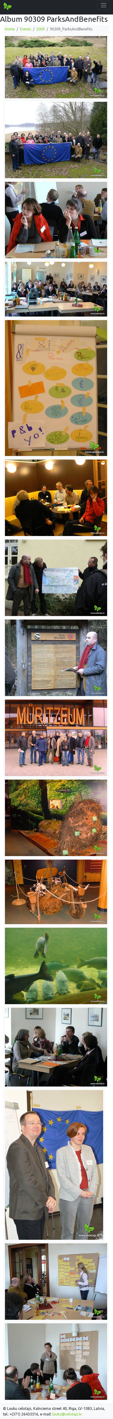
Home (10, 29)
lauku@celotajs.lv (67, 1414)
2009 (40, 29)
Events (25, 29)
